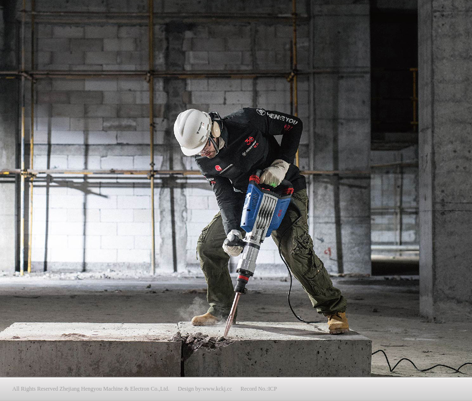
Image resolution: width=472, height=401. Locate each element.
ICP (272, 388)
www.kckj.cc (217, 388)
